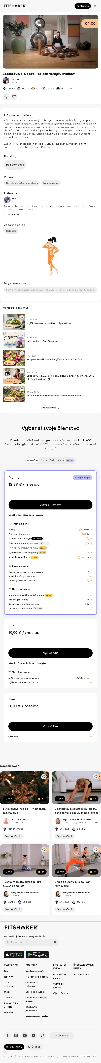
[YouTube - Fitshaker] (24, 1035)
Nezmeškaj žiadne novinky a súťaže (24, 936)
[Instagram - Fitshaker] (16, 1035)
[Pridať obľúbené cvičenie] (44, 776)
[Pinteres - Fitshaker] (42, 1035)
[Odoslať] (54, 942)
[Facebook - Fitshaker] (7, 1035)
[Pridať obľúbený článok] (22, 317)
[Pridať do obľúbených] (14, 96)
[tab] (65, 460)
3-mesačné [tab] (47, 460)
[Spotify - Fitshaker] (33, 1035)
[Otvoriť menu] (95, 6)
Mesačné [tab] (32, 460)
